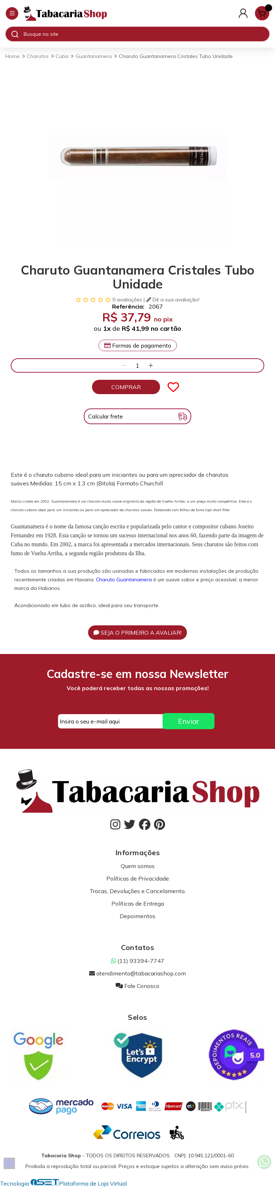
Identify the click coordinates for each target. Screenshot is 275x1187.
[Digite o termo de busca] (146, 34)
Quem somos (138, 865)
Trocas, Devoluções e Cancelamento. (138, 891)
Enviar (188, 721)
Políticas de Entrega (137, 903)
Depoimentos (137, 916)
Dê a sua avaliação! (172, 299)
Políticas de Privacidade (137, 878)
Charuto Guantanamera (124, 579)
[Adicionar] (150, 365)
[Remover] (124, 365)
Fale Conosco (137, 985)
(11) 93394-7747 (137, 960)
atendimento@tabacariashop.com (137, 973)
